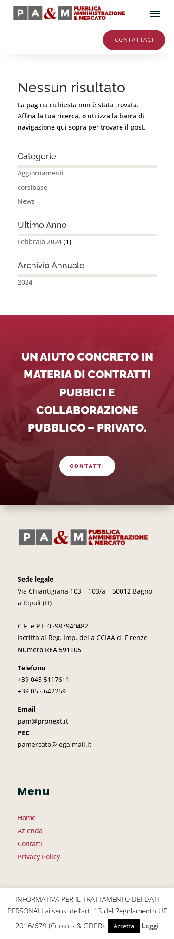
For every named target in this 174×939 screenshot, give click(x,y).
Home (27, 817)
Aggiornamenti (41, 172)
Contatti (87, 466)
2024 (25, 282)
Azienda (30, 830)
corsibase (32, 187)
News (26, 201)
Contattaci (134, 40)
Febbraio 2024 (40, 241)
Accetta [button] (124, 926)
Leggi (150, 925)
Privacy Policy (39, 856)
